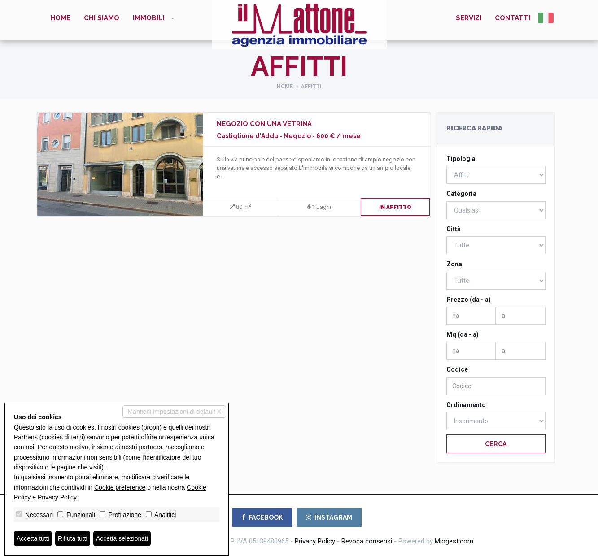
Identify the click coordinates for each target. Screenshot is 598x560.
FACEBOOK (262, 517)
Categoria (461, 193)
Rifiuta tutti (73, 538)
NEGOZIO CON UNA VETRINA (264, 124)
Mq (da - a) (462, 334)
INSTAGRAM (329, 517)
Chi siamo (101, 18)
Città (453, 229)
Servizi (468, 18)
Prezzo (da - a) (468, 299)
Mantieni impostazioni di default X (174, 411)
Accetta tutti (33, 538)
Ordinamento (466, 404)
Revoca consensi (366, 541)
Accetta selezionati (122, 538)
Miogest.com (454, 541)
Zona (454, 264)
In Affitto (395, 207)
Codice (457, 369)
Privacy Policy (315, 541)
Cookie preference (119, 487)
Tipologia (461, 158)
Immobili (148, 18)
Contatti (512, 18)
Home (60, 18)
